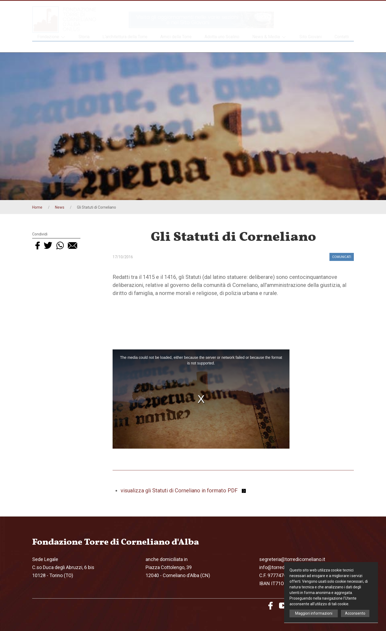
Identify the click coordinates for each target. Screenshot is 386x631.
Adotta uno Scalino (222, 46)
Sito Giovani (310, 46)
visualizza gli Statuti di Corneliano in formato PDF (183, 490)
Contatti (342, 46)
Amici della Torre (176, 46)
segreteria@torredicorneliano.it (292, 559)
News (59, 207)
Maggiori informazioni (313, 613)
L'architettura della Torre (124, 46)
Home (37, 207)
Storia (84, 46)
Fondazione (51, 47)
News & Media (269, 47)
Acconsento (355, 613)
